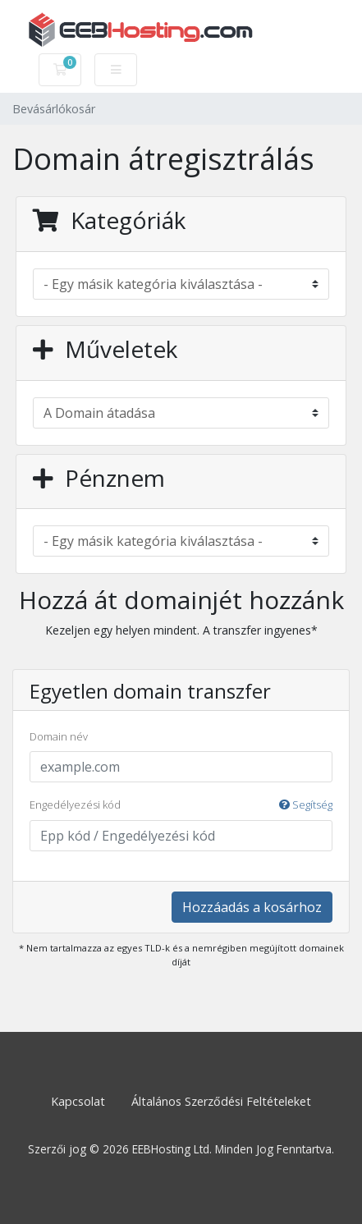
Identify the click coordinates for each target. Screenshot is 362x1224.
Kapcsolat (78, 1101)
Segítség (305, 804)
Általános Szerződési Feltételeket (221, 1101)
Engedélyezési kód (181, 805)
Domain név (59, 736)
